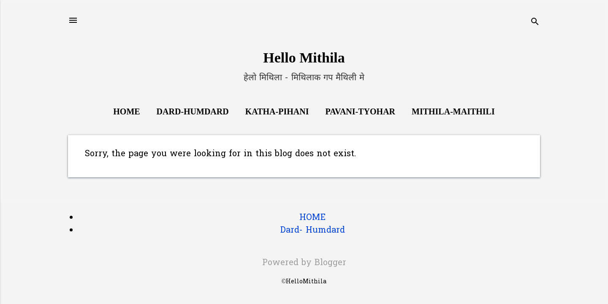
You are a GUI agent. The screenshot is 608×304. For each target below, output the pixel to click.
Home (126, 111)
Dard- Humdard (312, 230)
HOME (312, 218)
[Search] (535, 23)
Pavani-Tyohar (360, 111)
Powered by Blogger (304, 263)
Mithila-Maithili (453, 111)
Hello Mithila (304, 57)
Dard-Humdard (193, 111)
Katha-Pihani (277, 111)
